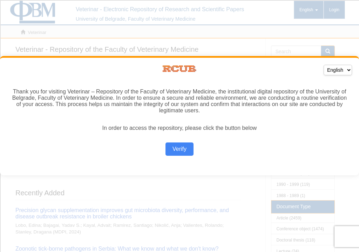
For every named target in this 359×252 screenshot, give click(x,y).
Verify (179, 149)
